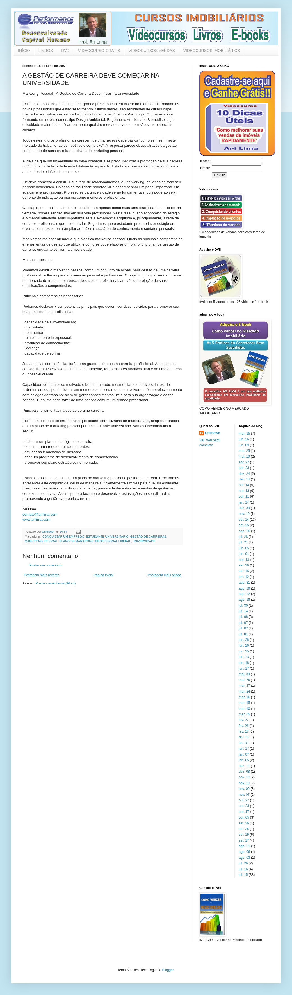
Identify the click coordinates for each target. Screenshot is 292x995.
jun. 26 (244, 439)
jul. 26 (243, 863)
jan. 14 (244, 502)
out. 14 (244, 485)
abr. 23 (244, 468)
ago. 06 (244, 852)
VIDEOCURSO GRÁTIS (99, 50)
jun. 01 (244, 554)
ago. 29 (244, 588)
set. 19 (244, 835)
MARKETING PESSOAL (41, 541)
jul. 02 (243, 628)
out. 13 (244, 491)
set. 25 (244, 525)
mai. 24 (244, 680)
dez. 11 (244, 766)
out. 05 (244, 817)
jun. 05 (244, 548)
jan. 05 (244, 760)
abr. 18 (244, 560)
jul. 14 (243, 611)
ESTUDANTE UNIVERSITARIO (107, 536)
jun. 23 (244, 657)
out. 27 (244, 800)
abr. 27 (244, 462)
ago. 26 (244, 531)
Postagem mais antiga (164, 575)
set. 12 (244, 577)
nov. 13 (244, 777)
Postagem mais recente (41, 575)
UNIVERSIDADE (144, 541)
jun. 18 (244, 663)
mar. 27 (244, 686)
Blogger (168, 970)
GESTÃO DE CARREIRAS (148, 536)
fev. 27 (244, 720)
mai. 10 (244, 457)
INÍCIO (24, 50)
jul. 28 (243, 537)
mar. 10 (244, 709)
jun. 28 (244, 640)
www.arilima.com (36, 519)
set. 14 (244, 520)
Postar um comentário (45, 565)
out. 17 (244, 812)
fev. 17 (244, 731)
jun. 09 (244, 445)
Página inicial (103, 575)
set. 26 (244, 565)
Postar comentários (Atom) (56, 583)
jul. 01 (243, 634)
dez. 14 (244, 479)
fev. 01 (244, 743)
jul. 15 (243, 875)
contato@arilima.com (39, 514)
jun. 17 (244, 668)
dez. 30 (244, 508)
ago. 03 (244, 858)
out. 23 (244, 806)
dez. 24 (244, 474)
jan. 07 (244, 754)
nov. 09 (244, 789)
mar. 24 (244, 691)
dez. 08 (244, 772)
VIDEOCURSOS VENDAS (152, 50)
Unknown (212, 433)
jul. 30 (243, 606)
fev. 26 (244, 726)
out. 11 (244, 496)
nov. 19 (244, 514)
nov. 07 (244, 795)
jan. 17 (244, 749)
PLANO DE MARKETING (77, 541)
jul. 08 (243, 617)
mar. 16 (244, 697)
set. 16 (244, 571)
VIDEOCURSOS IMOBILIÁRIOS (211, 50)
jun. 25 (244, 651)
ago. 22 (244, 594)
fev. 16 (244, 737)
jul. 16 (243, 869)
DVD (65, 50)
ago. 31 (244, 582)
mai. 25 (244, 451)
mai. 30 (244, 674)
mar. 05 (244, 714)
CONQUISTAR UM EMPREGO (63, 536)
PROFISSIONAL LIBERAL (113, 541)
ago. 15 (244, 600)
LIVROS (45, 50)
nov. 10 (244, 783)
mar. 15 (244, 434)
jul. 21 (243, 542)
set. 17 (244, 840)
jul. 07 (243, 623)
